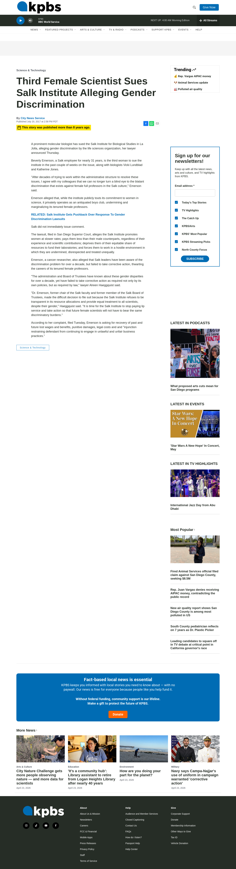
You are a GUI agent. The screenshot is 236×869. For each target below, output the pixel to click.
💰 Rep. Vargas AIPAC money (192, 76)
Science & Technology (31, 70)
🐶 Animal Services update (191, 82)
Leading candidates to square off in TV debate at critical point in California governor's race (193, 645)
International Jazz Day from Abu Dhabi (192, 507)
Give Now (209, 8)
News (34, 34)
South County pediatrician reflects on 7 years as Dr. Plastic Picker (194, 628)
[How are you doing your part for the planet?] (144, 748)
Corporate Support (180, 813)
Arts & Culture (91, 34)
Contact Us (131, 825)
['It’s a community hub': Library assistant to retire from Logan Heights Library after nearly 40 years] (92, 748)
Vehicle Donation (179, 843)
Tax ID (174, 837)
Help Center (131, 849)
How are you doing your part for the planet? (140, 773)
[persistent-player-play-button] (20, 24)
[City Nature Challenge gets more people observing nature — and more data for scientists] (40, 748)
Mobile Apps (86, 837)
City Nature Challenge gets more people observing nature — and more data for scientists (39, 777)
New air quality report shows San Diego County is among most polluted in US (193, 611)
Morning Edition (180, 23)
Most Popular (183, 530)
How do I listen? (133, 837)
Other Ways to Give (181, 831)
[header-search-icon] (195, 8)
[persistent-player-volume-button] (30, 24)
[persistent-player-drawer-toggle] (208, 23)
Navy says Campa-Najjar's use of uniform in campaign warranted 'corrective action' (194, 777)
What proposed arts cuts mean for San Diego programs (194, 387)
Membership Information (183, 825)
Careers (84, 825)
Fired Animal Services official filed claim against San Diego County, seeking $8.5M (194, 575)
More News (27, 730)
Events (183, 34)
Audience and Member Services (141, 813)
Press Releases (88, 843)
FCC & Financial (88, 831)
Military (175, 766)
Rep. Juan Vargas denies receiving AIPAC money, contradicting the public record (194, 593)
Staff (82, 855)
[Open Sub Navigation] (40, 34)
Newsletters (86, 819)
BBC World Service (48, 25)
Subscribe (195, 258)
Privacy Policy (87, 849)
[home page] (38, 9)
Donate (118, 714)
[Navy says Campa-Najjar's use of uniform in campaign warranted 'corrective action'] (195, 748)
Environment (127, 766)
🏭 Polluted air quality (188, 89)
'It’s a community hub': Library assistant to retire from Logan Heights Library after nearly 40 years (91, 777)
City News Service (33, 118)
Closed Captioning (134, 819)
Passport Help (132, 843)
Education (73, 766)
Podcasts (138, 34)
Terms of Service (88, 861)
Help (199, 34)
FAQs (128, 831)
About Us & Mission (90, 813)
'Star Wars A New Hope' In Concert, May (195, 447)
